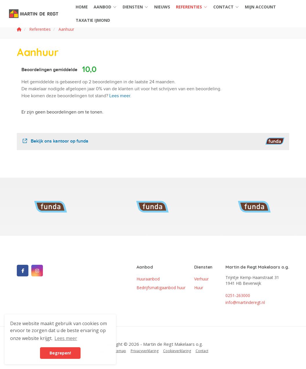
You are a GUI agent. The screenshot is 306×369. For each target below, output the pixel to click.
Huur (198, 287)
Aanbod (105, 7)
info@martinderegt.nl (245, 302)
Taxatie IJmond (93, 20)
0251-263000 (237, 295)
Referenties (191, 7)
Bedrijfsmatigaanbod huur (160, 287)
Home (82, 7)
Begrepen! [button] (60, 353)
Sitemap (119, 350)
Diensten (135, 7)
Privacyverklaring (145, 350)
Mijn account (260, 7)
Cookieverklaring (177, 350)
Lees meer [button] (65, 338)
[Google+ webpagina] (37, 270)
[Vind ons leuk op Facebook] (22, 270)
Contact (226, 7)
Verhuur (201, 279)
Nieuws (162, 7)
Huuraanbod (148, 279)
